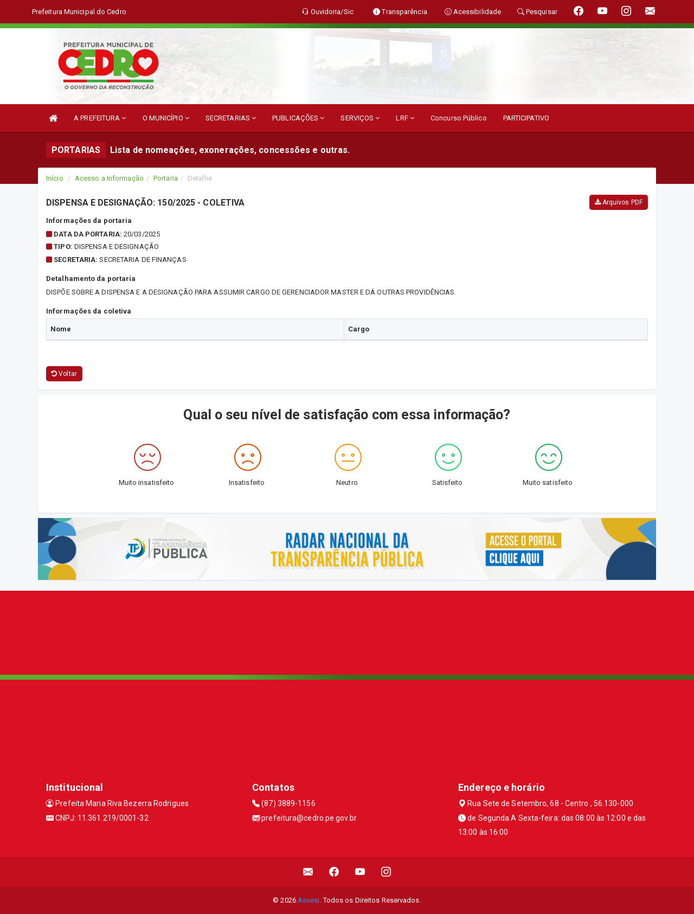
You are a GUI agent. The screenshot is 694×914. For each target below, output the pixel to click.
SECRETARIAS (230, 118)
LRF (405, 118)
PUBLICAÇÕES (298, 118)
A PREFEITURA (100, 118)
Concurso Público (458, 118)
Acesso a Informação (109, 178)
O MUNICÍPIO (166, 118)
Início (54, 178)
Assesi (309, 900)
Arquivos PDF (618, 202)
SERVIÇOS (360, 118)
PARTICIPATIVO (526, 118)
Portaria (165, 178)
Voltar (64, 374)
